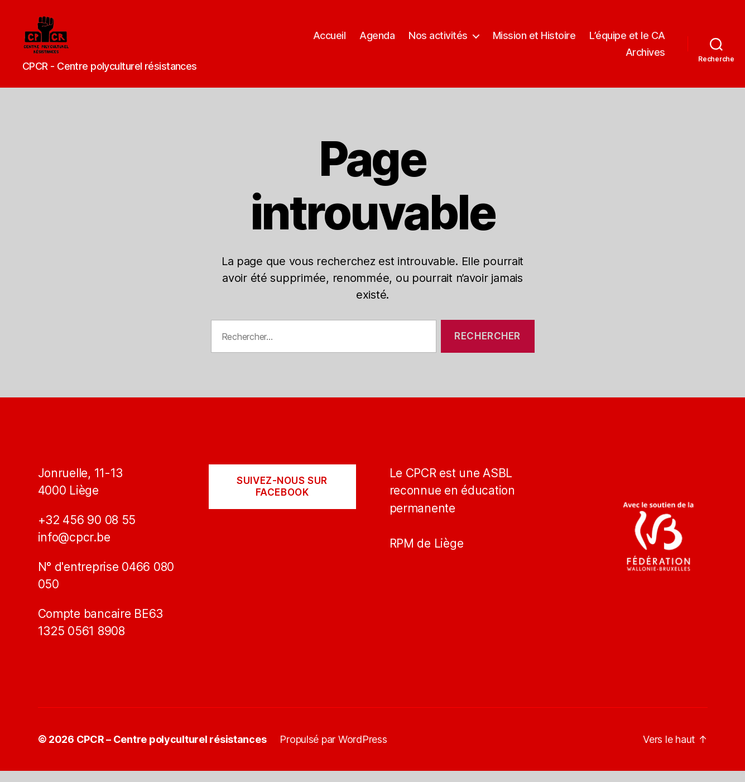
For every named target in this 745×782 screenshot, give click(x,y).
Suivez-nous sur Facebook (282, 497)
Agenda (377, 41)
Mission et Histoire (534, 41)
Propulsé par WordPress (333, 750)
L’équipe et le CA (627, 41)
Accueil (329, 41)
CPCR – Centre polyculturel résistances (171, 750)
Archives (645, 58)
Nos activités (438, 41)
